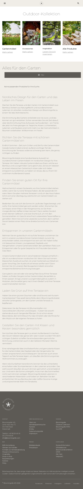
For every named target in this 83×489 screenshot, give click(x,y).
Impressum (33, 433)
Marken (58, 419)
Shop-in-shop (7, 456)
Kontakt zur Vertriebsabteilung (13, 450)
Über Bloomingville (36, 419)
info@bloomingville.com (11, 438)
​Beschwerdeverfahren (64, 450)
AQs (4, 463)
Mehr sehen (7, 52)
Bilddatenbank (34, 445)
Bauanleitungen (8, 459)
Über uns (32, 422)
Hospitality (6, 454)
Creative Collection (63, 425)
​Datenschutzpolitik (36, 431)
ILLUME (59, 429)
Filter (42, 75)
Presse (31, 442)
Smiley (31, 429)
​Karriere (5, 461)
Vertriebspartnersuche (37, 425)
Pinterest (48, 483)
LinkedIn (67, 483)
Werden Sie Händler (9, 447)
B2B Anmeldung (8, 445)
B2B (3, 442)
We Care (59, 454)
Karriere (32, 427)
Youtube (76, 483)
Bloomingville (61, 422)
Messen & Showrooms (10, 452)
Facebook (38, 483)
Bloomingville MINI (63, 427)
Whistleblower (61, 447)
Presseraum (33, 447)
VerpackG (59, 456)
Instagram (58, 483)
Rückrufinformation (63, 445)
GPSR (58, 452)
